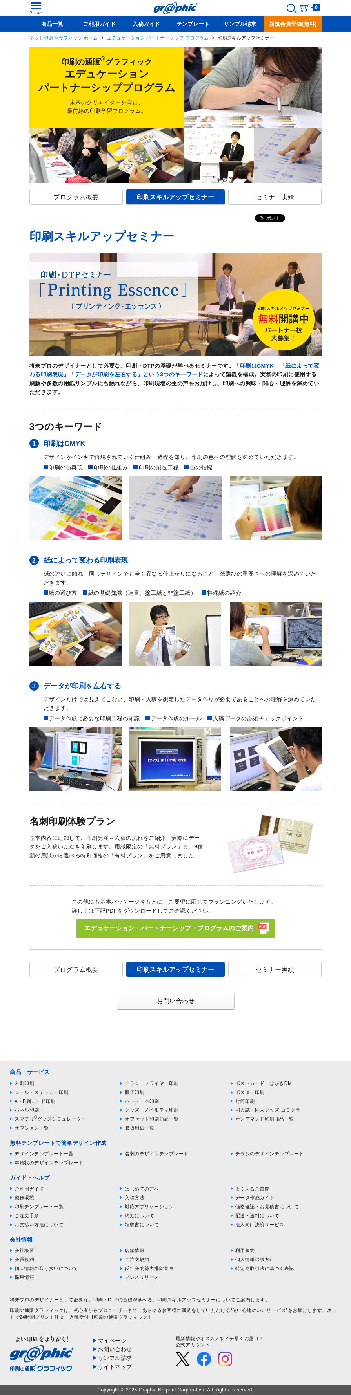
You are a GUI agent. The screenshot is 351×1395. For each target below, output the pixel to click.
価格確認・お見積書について (267, 1206)
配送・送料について (257, 1215)
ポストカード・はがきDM (263, 1083)
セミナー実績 (275, 197)
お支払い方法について (39, 1224)
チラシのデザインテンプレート (269, 1154)
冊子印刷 (134, 1092)
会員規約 (24, 1259)
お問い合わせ (176, 1001)
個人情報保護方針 (255, 1259)
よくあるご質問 (252, 1189)
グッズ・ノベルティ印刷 (152, 1110)
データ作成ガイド (255, 1197)
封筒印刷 (245, 1101)
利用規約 (245, 1250)
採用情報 (24, 1277)
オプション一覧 (32, 1128)
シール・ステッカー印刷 (42, 1092)
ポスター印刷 (250, 1092)
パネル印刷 (27, 1110)
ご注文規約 (137, 1259)
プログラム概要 (76, 197)
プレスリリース (142, 1277)
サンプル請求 (115, 1358)
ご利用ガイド (29, 1189)
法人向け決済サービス (259, 1224)
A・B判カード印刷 (35, 1101)
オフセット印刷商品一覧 (152, 1119)
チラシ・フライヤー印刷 (152, 1083)
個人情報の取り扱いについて (46, 1268)
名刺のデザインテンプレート (157, 1154)
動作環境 (24, 1197)
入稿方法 (134, 1197)
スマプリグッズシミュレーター (50, 1119)
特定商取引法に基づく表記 (264, 1268)
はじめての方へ (142, 1189)
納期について (139, 1215)
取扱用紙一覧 (139, 1128)
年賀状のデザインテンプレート (49, 1163)
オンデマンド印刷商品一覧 (264, 1119)
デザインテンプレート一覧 (44, 1154)
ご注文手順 (27, 1215)
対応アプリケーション (149, 1206)
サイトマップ (115, 1367)
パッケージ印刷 (142, 1101)
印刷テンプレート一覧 (39, 1206)
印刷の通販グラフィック (37, 1310)
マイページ (112, 1340)
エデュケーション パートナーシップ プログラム (158, 38)
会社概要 (24, 1250)
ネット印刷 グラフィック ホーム (63, 38)
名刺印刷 (24, 1083)
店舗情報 (134, 1250)
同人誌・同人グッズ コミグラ (267, 1110)
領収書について (142, 1224)
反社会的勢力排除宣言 (149, 1268)
